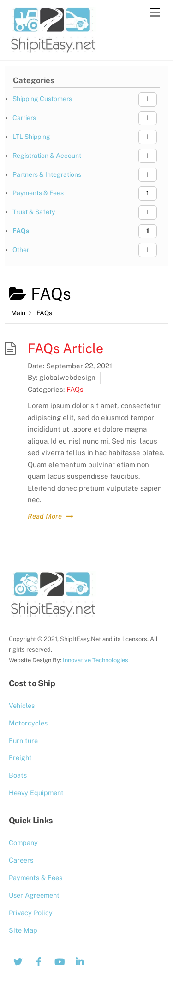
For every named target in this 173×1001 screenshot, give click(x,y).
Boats (18, 775)
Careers (21, 860)
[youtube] (59, 961)
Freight (20, 757)
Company (23, 842)
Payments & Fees (35, 877)
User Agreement (34, 895)
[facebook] (39, 961)
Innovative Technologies (95, 660)
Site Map (23, 930)
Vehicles (22, 705)
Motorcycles (28, 723)
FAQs (75, 389)
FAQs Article (65, 348)
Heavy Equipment (36, 793)
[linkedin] (80, 961)
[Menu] (155, 13)
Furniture (23, 740)
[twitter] (18, 961)
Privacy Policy (31, 913)
